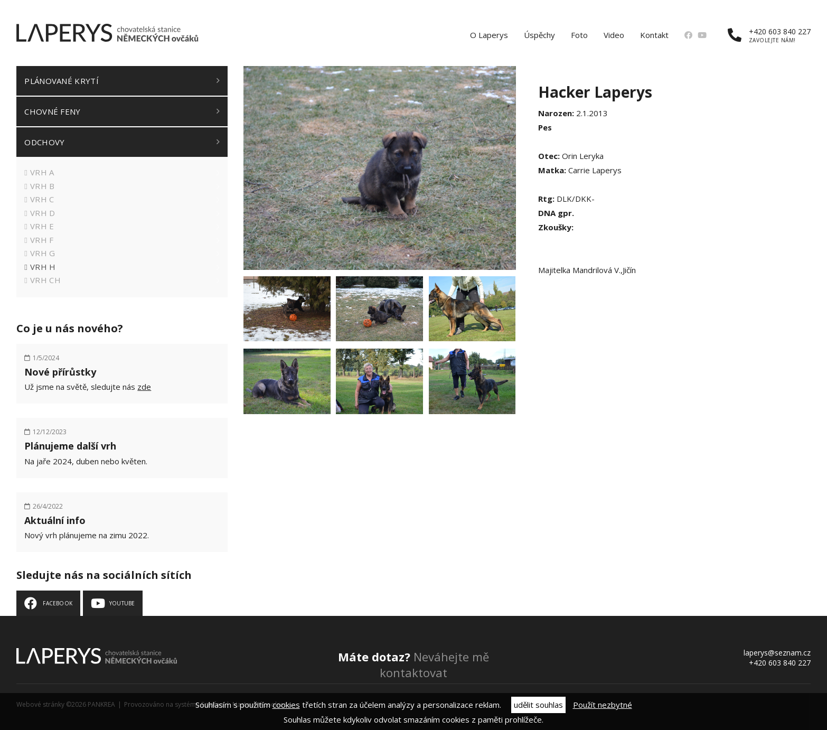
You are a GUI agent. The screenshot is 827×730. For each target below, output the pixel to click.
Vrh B (42, 186)
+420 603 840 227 (769, 35)
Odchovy (44, 142)
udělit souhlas (538, 704)
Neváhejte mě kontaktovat (413, 664)
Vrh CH (45, 280)
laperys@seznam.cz (777, 653)
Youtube (122, 603)
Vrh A (42, 172)
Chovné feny (52, 111)
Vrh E (42, 226)
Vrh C (42, 199)
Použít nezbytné (602, 704)
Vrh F (42, 240)
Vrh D (42, 213)
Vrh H (43, 266)
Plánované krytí (61, 81)
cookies (286, 704)
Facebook (57, 603)
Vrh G (42, 253)
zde (144, 386)
